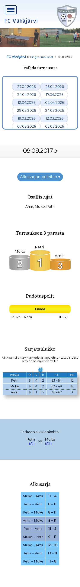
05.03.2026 (54, 126)
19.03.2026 (26, 118)
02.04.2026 (54, 103)
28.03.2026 (26, 111)
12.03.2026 (54, 118)
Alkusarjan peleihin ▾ (40, 176)
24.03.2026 (54, 111)
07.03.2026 (26, 126)
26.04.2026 (54, 87)
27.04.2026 (26, 87)
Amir (29, 207)
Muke (40, 207)
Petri (50, 207)
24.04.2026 (26, 95)
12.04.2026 (26, 103)
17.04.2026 (54, 95)
